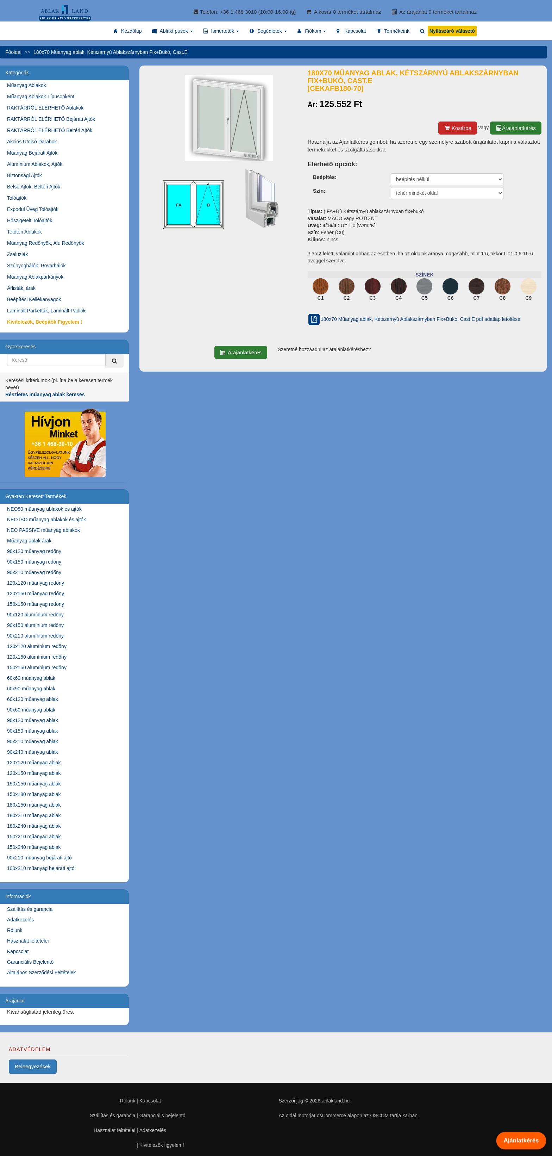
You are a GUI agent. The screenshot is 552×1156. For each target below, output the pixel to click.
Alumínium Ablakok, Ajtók (34, 164)
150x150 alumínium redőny (37, 667)
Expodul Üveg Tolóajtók (32, 209)
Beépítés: (325, 177)
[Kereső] (114, 361)
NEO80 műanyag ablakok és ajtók (44, 509)
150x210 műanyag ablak (34, 836)
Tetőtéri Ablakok (24, 232)
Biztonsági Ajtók (24, 175)
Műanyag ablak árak (29, 540)
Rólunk (15, 930)
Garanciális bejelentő (162, 1115)
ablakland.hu (336, 1101)
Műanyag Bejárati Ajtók (32, 153)
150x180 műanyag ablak (34, 794)
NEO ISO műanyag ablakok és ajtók (46, 519)
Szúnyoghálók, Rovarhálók (36, 265)
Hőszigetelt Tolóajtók (29, 220)
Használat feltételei (28, 941)
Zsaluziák (17, 254)
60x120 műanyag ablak (32, 699)
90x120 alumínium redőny (35, 614)
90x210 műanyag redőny (34, 572)
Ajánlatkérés (521, 1140)
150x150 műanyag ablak (34, 784)
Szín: (319, 191)
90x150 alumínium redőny (35, 625)
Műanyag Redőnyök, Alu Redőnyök (45, 243)
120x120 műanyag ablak (34, 762)
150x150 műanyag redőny (35, 604)
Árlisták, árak (21, 288)
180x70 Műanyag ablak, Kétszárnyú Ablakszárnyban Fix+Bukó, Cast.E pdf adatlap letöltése (414, 319)
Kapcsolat (18, 951)
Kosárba (457, 128)
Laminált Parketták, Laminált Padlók (46, 310)
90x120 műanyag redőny (34, 551)
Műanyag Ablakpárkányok (35, 277)
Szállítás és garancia (29, 909)
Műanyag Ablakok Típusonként (40, 96)
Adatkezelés (20, 919)
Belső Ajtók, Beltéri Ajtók (33, 186)
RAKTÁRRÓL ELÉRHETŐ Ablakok (45, 108)
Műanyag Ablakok (26, 85)
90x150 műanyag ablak (32, 731)
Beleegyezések (33, 1066)
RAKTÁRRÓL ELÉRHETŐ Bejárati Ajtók (51, 119)
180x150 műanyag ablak (34, 805)
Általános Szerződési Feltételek (41, 972)
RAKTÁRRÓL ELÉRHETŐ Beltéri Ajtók (49, 130)
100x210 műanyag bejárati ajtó (40, 868)
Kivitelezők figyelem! (161, 1145)
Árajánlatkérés (516, 128)
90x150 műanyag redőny (34, 562)
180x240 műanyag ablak (34, 826)
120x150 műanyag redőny (35, 593)
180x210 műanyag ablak (34, 815)
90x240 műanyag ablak (32, 752)
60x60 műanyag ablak (31, 678)
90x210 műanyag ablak (32, 741)
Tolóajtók (16, 198)
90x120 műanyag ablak (32, 720)
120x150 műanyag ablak (34, 773)
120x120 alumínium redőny (37, 646)
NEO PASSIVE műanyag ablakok (43, 530)
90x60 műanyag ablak (31, 710)
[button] (172, 31)
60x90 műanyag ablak (31, 688)
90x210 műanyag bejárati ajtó (39, 857)
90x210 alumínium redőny (35, 636)
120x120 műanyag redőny (35, 583)
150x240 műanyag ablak (34, 847)
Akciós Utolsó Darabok (32, 141)
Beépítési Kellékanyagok (34, 299)
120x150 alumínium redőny (37, 657)
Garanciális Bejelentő (30, 962)
